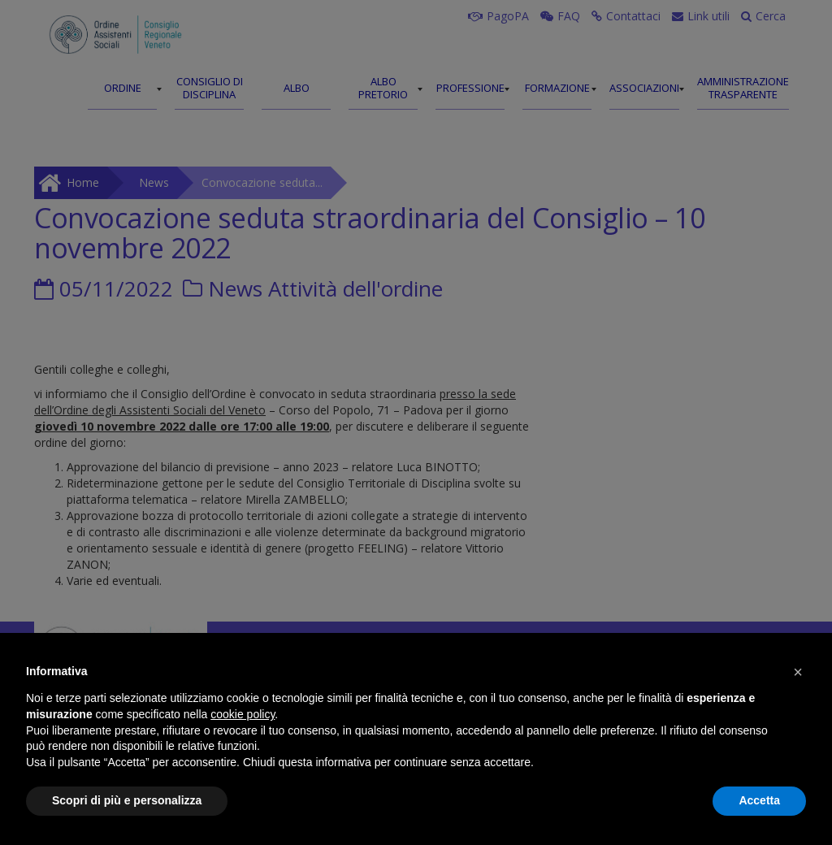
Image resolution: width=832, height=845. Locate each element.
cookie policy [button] (242, 714)
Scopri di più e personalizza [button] (127, 800)
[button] (798, 672)
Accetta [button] (759, 800)
